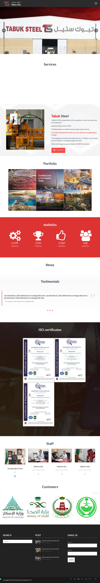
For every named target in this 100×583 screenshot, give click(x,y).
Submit (71, 560)
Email (70, 550)
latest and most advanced (50, 541)
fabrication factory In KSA (50, 549)
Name (70, 542)
